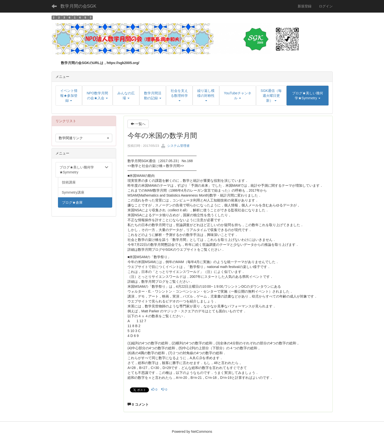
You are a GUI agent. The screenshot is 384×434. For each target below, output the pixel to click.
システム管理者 (175, 146)
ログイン (326, 6)
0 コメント (138, 404)
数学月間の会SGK (78, 6)
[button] (307, 95)
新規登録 (304, 6)
